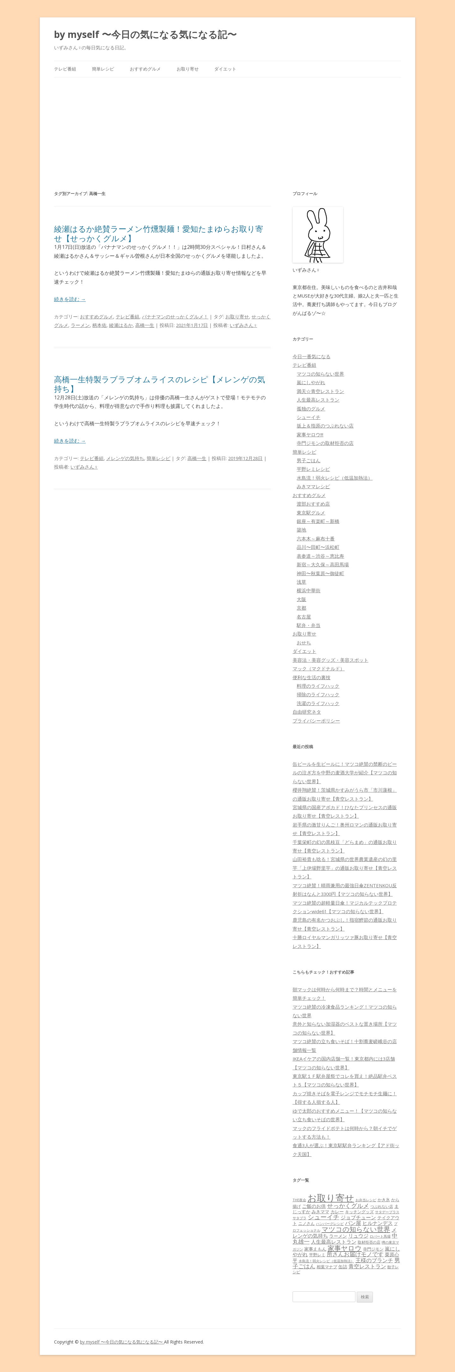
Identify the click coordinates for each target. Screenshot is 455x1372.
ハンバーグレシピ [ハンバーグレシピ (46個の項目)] (330, 1223)
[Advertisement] (227, 125)
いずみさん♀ (243, 325)
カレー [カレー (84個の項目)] (337, 1212)
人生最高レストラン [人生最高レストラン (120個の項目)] (333, 1241)
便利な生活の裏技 (312, 677)
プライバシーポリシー (316, 720)
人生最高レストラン (318, 400)
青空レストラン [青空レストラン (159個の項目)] (367, 1266)
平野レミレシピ (313, 469)
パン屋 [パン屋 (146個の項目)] (353, 1223)
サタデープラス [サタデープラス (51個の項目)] (387, 1211)
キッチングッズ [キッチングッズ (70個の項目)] (359, 1212)
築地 (301, 529)
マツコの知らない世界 (320, 374)
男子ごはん (308, 460)
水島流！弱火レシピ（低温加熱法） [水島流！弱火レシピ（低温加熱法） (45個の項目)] (326, 1261)
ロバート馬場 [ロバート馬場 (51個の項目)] (380, 1236)
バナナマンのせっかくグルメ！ (175, 316)
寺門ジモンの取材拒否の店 (325, 443)
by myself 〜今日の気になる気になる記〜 (145, 34)
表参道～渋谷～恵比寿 (320, 556)
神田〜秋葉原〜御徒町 (320, 573)
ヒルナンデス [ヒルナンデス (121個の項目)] (377, 1223)
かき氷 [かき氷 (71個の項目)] (384, 1200)
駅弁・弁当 (308, 625)
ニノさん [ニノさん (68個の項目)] (306, 1223)
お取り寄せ (188, 69)
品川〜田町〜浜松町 (318, 547)
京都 (301, 608)
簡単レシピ (103, 69)
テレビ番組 (65, 69)
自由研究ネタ (307, 712)
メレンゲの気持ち (125, 458)
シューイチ (308, 417)
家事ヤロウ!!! (310, 434)
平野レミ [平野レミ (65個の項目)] (317, 1255)
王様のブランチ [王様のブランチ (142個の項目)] (374, 1260)
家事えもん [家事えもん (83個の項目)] (315, 1249)
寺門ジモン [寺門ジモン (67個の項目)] (373, 1249)
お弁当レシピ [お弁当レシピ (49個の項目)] (365, 1199)
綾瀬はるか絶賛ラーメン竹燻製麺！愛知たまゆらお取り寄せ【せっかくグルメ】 (158, 233)
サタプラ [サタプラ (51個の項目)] (299, 1217)
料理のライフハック (318, 686)
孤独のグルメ (311, 408)
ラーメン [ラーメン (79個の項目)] (338, 1236)
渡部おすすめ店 (313, 504)
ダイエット (225, 69)
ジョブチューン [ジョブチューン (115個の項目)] (358, 1217)
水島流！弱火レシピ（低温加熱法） (335, 478)
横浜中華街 (308, 590)
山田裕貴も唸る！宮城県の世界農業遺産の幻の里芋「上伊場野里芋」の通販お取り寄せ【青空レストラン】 (345, 868)
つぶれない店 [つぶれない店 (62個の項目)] (381, 1206)
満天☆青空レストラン (320, 391)
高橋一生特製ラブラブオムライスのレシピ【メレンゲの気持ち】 (159, 384)
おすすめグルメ (145, 69)
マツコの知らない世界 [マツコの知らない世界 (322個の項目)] (356, 1229)
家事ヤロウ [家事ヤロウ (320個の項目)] (345, 1247)
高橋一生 (144, 325)
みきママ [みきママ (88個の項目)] (320, 1212)
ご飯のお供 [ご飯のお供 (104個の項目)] (314, 1206)
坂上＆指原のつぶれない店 (325, 425)
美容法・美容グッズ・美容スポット (330, 660)
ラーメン (80, 325)
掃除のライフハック (318, 694)
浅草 (301, 582)
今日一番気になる (312, 356)
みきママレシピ (313, 486)
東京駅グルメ (311, 512)
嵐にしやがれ (311, 382)
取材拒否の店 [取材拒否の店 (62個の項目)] (369, 1242)
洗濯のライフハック (318, 703)
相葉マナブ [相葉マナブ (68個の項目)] (327, 1267)
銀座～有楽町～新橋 (318, 521)
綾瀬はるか (121, 325)
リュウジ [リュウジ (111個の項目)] (358, 1235)
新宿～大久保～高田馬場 (323, 564)
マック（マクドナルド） (319, 668)
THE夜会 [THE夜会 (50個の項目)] (299, 1199)
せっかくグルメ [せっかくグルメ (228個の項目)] (348, 1205)
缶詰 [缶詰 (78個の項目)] (342, 1267)
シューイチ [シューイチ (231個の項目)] (323, 1217)
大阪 (301, 599)
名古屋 (304, 616)
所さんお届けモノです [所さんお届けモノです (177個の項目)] (355, 1254)
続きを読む (70, 299)
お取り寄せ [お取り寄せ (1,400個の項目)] (330, 1197)
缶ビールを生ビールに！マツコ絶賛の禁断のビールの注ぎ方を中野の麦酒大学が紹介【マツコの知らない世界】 (345, 772)
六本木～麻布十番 (316, 538)
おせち (304, 642)
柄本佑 (99, 325)
